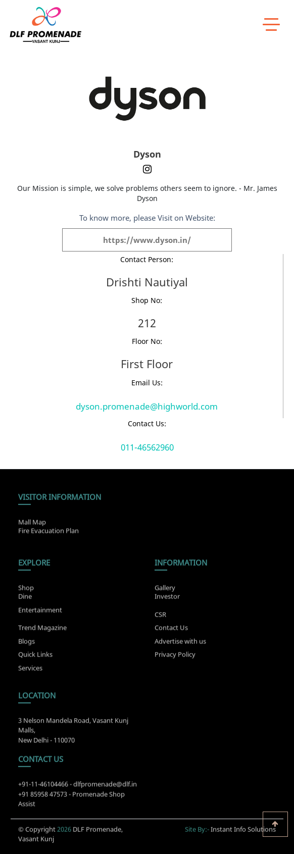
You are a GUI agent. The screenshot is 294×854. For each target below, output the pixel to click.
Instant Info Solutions (243, 825)
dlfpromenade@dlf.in (105, 787)
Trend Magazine (42, 630)
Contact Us (171, 630)
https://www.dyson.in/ (147, 240)
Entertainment (40, 606)
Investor (167, 592)
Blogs (26, 644)
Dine (25, 592)
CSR (160, 617)
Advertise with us (180, 644)
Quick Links (35, 657)
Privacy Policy (175, 657)
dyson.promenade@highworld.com (147, 406)
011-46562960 (147, 447)
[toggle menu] (271, 23)
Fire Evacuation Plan (48, 527)
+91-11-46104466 (43, 787)
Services (30, 671)
